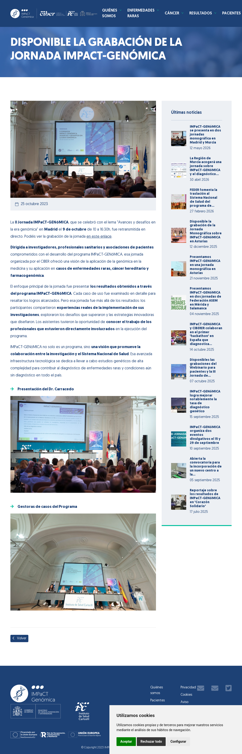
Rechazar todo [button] (151, 741)
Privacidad (188, 687)
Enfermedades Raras (159, 15)
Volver (19, 638)
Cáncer (192, 15)
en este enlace (99, 237)
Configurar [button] (178, 741)
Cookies (186, 695)
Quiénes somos (126, 15)
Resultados (223, 15)
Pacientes (157, 700)
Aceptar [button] (126, 741)
